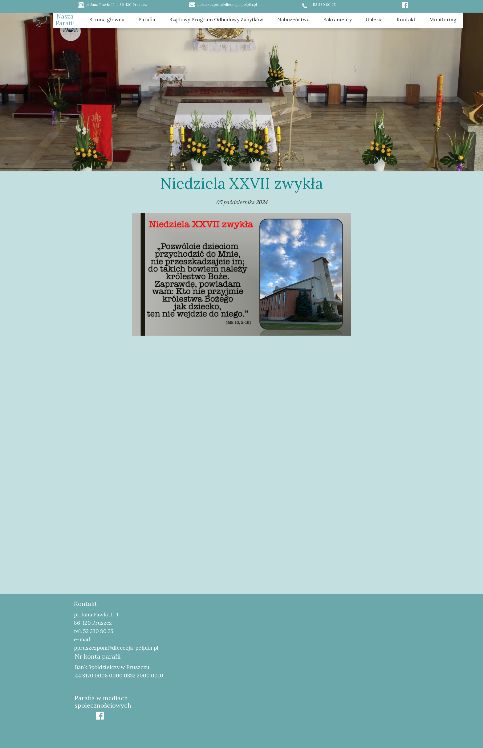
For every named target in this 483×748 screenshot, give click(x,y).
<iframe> (326, 651)
